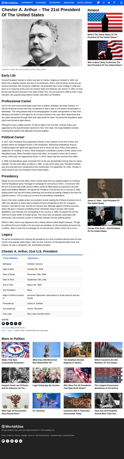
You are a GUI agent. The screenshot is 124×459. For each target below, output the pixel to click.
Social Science (84, 3)
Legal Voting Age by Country (46, 385)
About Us (31, 435)
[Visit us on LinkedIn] (20, 441)
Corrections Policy (56, 435)
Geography (55, 3)
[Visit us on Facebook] (7, 441)
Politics (23, 328)
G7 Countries (39, 411)
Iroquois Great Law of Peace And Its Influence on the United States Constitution (15, 388)
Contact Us (10, 435)
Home (4, 435)
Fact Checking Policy (42, 435)
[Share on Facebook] (7, 323)
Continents (26, 3)
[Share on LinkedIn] (19, 323)
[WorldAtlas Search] (121, 2)
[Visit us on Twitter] (12, 441)
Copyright (24, 435)
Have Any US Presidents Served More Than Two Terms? (106, 413)
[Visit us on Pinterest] (16, 441)
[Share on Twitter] (11, 323)
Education (69, 3)
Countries (41, 3)
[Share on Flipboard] (3, 323)
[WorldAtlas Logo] (11, 3)
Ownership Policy (68, 435)
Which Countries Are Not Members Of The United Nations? (106, 362)
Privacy (17, 435)
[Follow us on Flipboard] (3, 441)
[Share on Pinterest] (15, 323)
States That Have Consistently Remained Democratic (12, 362)
